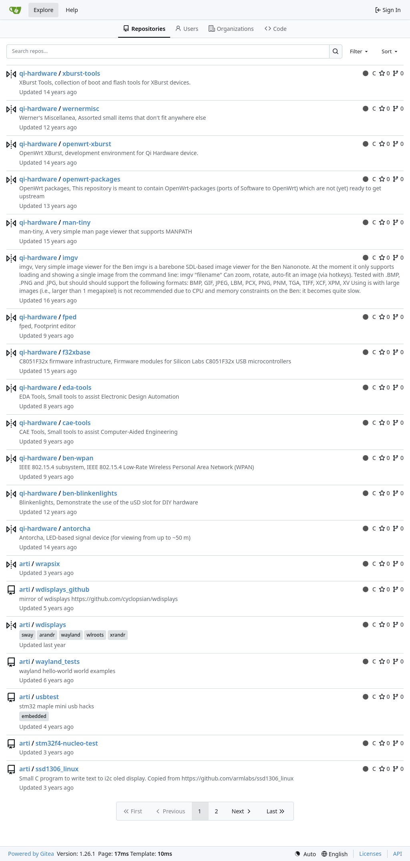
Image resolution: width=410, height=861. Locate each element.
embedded (34, 716)
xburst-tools (81, 73)
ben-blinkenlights (89, 493)
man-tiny (76, 222)
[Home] (15, 10)
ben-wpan (78, 458)
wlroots (95, 634)
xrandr (117, 634)
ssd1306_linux (57, 769)
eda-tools (77, 387)
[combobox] (359, 51)
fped (69, 317)
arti (24, 564)
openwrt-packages (91, 179)
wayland (70, 634)
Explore (43, 10)
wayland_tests (58, 661)
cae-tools (76, 423)
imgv (70, 258)
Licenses (370, 853)
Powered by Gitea (31, 853)
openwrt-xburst (86, 144)
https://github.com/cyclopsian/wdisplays (124, 599)
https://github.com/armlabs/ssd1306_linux (238, 778)
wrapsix (48, 564)
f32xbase (76, 352)
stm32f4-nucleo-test (67, 743)
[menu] (305, 854)
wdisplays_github (63, 589)
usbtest (47, 697)
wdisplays (51, 625)
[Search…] (335, 51)
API (397, 853)
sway (27, 634)
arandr (47, 634)
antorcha (76, 528)
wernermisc (80, 109)
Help (72, 10)
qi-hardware (38, 73)
